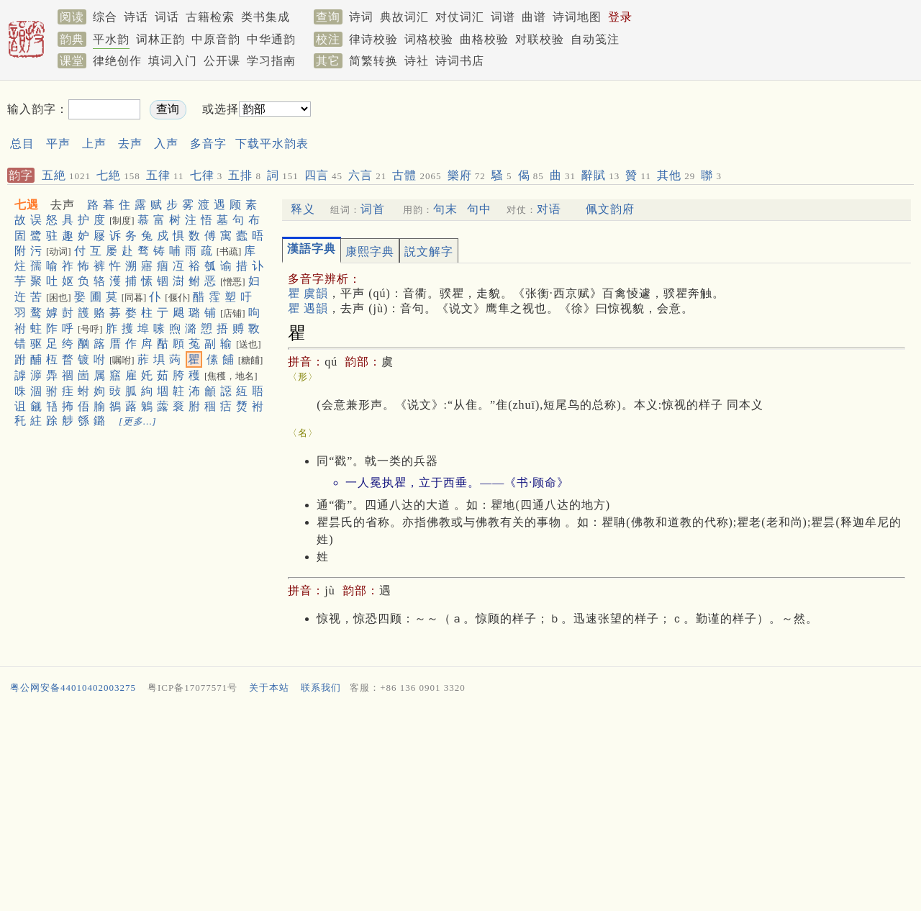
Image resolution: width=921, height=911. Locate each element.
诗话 (136, 17)
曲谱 (534, 17)
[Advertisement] (594, 121)
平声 (58, 143)
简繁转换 (373, 61)
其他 (676, 175)
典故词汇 (404, 17)
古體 (416, 175)
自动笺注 (595, 39)
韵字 (21, 175)
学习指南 (271, 61)
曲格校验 (484, 39)
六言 (367, 175)
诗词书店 (459, 61)
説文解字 (428, 251)
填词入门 (172, 61)
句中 (479, 209)
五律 (165, 175)
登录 (620, 17)
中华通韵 (271, 39)
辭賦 (600, 175)
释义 (303, 209)
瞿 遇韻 (308, 308)
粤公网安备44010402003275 (73, 687)
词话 (167, 17)
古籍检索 (210, 17)
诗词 (361, 17)
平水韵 (111, 39)
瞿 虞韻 (308, 293)
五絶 (66, 175)
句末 (445, 209)
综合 (105, 17)
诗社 (416, 61)
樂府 (467, 175)
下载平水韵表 (272, 143)
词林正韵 (160, 39)
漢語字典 (311, 249)
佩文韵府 (610, 209)
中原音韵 (215, 39)
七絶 (118, 175)
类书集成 (265, 17)
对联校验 (539, 39)
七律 (206, 175)
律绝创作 (117, 61)
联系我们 (321, 687)
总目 (22, 143)
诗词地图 (577, 17)
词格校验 (428, 39)
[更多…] (138, 421)
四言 (323, 175)
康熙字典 (369, 251)
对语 (549, 209)
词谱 (503, 17)
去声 (130, 143)
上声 (94, 143)
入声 (166, 143)
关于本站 (269, 687)
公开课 (222, 61)
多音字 (208, 143)
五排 (244, 175)
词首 (372, 209)
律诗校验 (373, 39)
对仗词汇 (459, 17)
